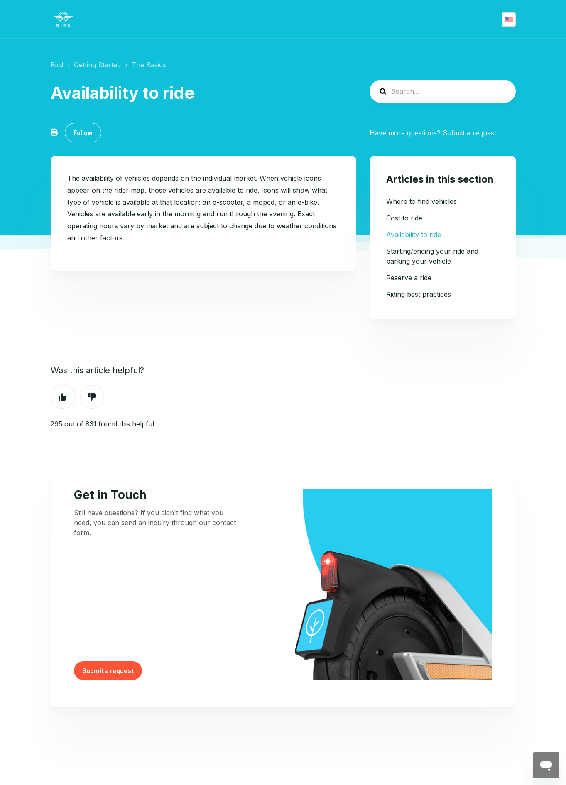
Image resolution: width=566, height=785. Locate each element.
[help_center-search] (443, 91)
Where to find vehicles (421, 201)
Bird (57, 65)
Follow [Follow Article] (83, 132)
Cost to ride (404, 218)
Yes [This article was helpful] (63, 397)
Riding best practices (418, 294)
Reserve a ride (408, 278)
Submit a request (469, 133)
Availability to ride (413, 234)
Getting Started (97, 65)
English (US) (509, 19)
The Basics (149, 65)
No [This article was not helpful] (92, 397)
